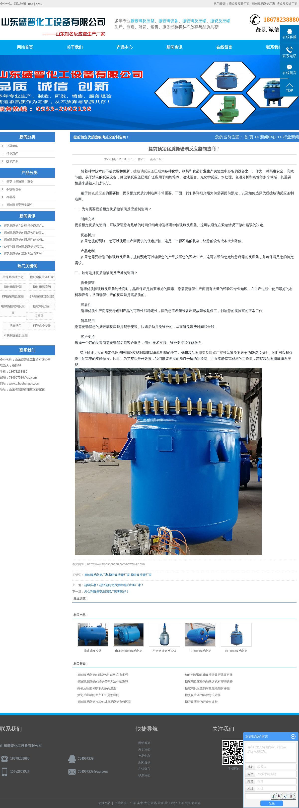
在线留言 (224, 47)
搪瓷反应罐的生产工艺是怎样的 (98, 695)
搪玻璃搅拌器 (13, 287)
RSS (30, 3)
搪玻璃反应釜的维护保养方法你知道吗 (102, 681)
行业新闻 (12, 153)
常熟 (154, 803)
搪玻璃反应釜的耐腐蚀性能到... (24, 232)
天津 (160, 803)
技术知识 (12, 161)
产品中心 (125, 47)
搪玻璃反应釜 (143, 171)
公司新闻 (12, 146)
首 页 (248, 137)
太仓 (147, 803)
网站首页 (25, 47)
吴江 (167, 803)
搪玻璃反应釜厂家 (263, 3)
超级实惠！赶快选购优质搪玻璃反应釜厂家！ (114, 585)
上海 (181, 803)
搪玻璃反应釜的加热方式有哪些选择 (209, 681)
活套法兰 (16, 325)
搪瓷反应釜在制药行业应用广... (24, 225)
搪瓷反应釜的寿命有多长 (201, 702)
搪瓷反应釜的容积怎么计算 (203, 695)
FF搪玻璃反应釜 (200, 651)
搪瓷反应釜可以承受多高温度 (96, 688)
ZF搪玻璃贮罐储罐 (42, 296)
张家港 (196, 803)
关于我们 (75, 47)
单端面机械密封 (12, 277)
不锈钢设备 (13, 189)
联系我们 (274, 47)
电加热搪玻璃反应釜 (128, 651)
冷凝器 (10, 197)
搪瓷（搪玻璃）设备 (19, 181)
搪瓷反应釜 (96, 193)
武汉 (174, 803)
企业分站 (6, 3)
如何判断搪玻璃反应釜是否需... (24, 246)
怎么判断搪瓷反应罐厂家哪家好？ (106, 591)
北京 (188, 803)
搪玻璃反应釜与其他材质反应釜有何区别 (104, 702)
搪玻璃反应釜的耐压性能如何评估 (207, 688)
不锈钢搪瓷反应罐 (16, 335)
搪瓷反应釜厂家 (239, 3)
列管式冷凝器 (42, 325)
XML (39, 3)
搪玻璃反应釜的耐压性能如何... (24, 239)
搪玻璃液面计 (42, 306)
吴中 (140, 803)
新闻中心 (268, 137)
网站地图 (20, 3)
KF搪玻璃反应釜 (13, 296)
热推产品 (104, 803)
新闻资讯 (174, 47)
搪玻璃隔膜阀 (42, 287)
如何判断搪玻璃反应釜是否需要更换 (209, 675)
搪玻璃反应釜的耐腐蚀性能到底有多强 (102, 675)
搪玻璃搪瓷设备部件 (19, 204)
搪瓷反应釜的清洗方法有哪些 (22, 253)
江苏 (133, 803)
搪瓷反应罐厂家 (287, 3)
